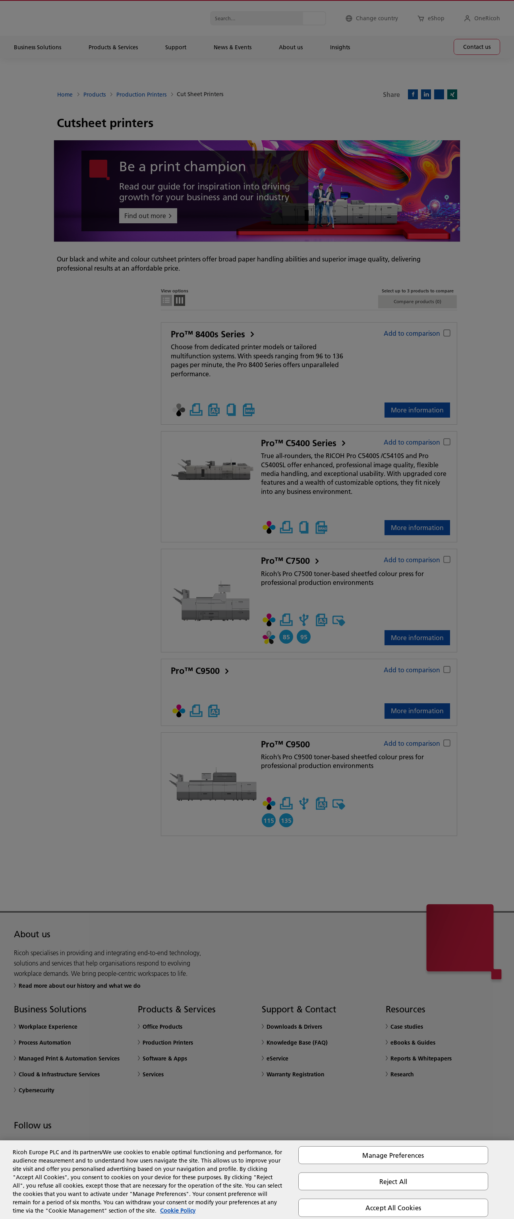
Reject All (393, 1181)
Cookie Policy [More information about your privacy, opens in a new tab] (177, 1210)
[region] (257, 1179)
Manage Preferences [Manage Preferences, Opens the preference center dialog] (393, 1155)
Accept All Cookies (393, 1208)
